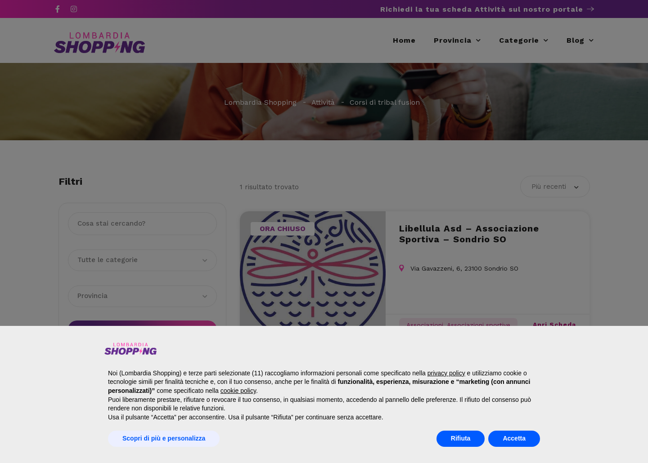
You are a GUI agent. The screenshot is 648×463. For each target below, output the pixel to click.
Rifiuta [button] (461, 438)
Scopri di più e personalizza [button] (163, 438)
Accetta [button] (514, 438)
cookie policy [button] (238, 390)
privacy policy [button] (446, 373)
